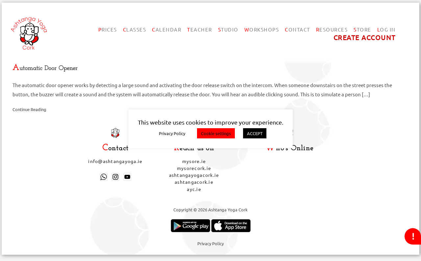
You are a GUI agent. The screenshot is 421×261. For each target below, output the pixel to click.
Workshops (261, 29)
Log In (386, 29)
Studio (228, 29)
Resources (332, 29)
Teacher (199, 29)
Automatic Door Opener (45, 68)
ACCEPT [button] (254, 133)
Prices (107, 29)
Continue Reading (29, 109)
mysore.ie (194, 161)
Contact (297, 29)
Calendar (166, 29)
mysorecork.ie (194, 168)
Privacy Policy (210, 243)
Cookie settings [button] (216, 133)
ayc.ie (194, 189)
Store (362, 29)
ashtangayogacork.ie (194, 175)
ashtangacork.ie (194, 182)
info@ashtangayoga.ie (115, 161)
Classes (134, 29)
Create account (365, 37)
